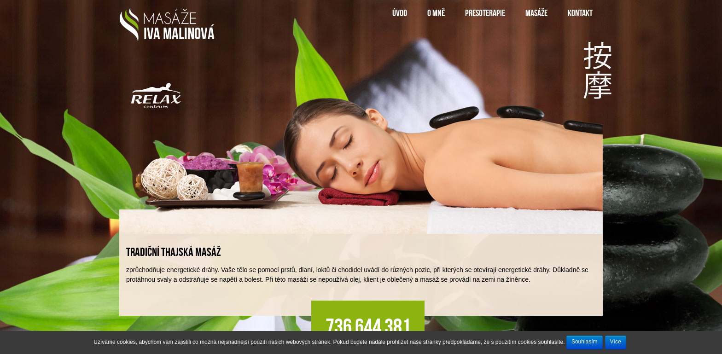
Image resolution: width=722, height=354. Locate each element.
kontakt (580, 13)
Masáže (536, 13)
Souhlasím (584, 341)
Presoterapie (485, 13)
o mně (436, 13)
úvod (399, 13)
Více (615, 341)
